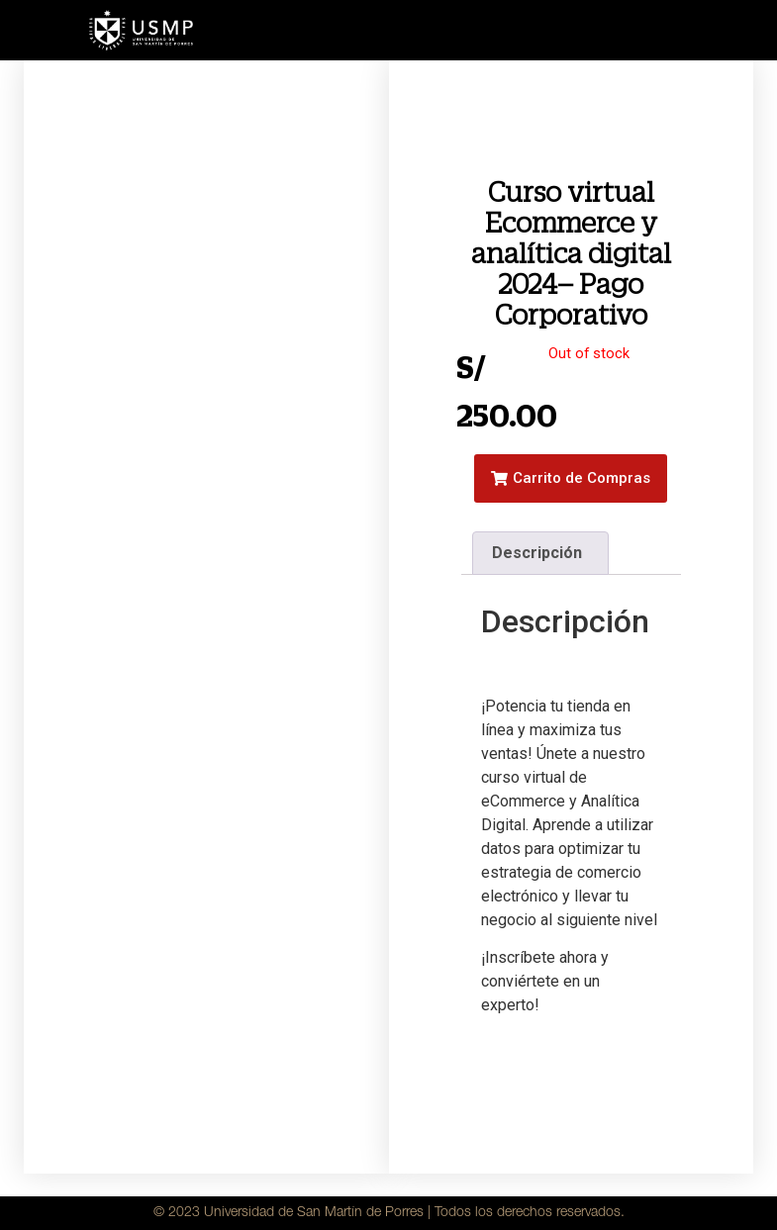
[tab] (540, 553)
